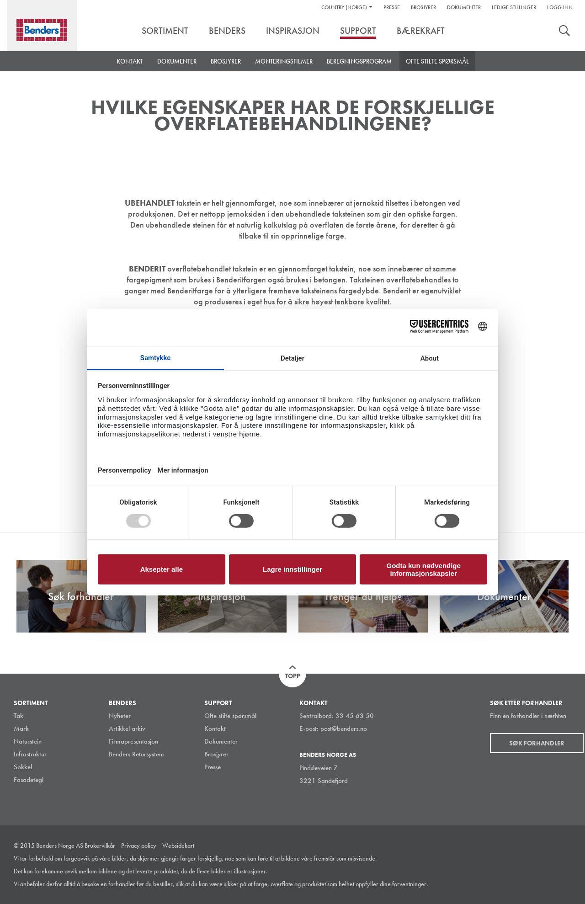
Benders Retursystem (136, 754)
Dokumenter (464, 7)
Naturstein (28, 741)
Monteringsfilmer (284, 61)
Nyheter (120, 715)
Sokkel (23, 766)
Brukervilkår (100, 845)
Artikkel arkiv (127, 728)
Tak (18, 715)
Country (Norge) (344, 7)
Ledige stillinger (514, 7)
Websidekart (178, 845)
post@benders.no (343, 728)
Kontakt (130, 61)
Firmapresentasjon (133, 741)
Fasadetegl (28, 779)
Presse (391, 7)
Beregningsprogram (359, 61)
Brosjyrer (423, 7)
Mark (21, 728)
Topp (292, 676)
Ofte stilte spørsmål (437, 61)
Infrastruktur (30, 754)
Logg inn (560, 7)
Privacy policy (138, 845)
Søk (564, 31)
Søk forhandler (536, 743)
